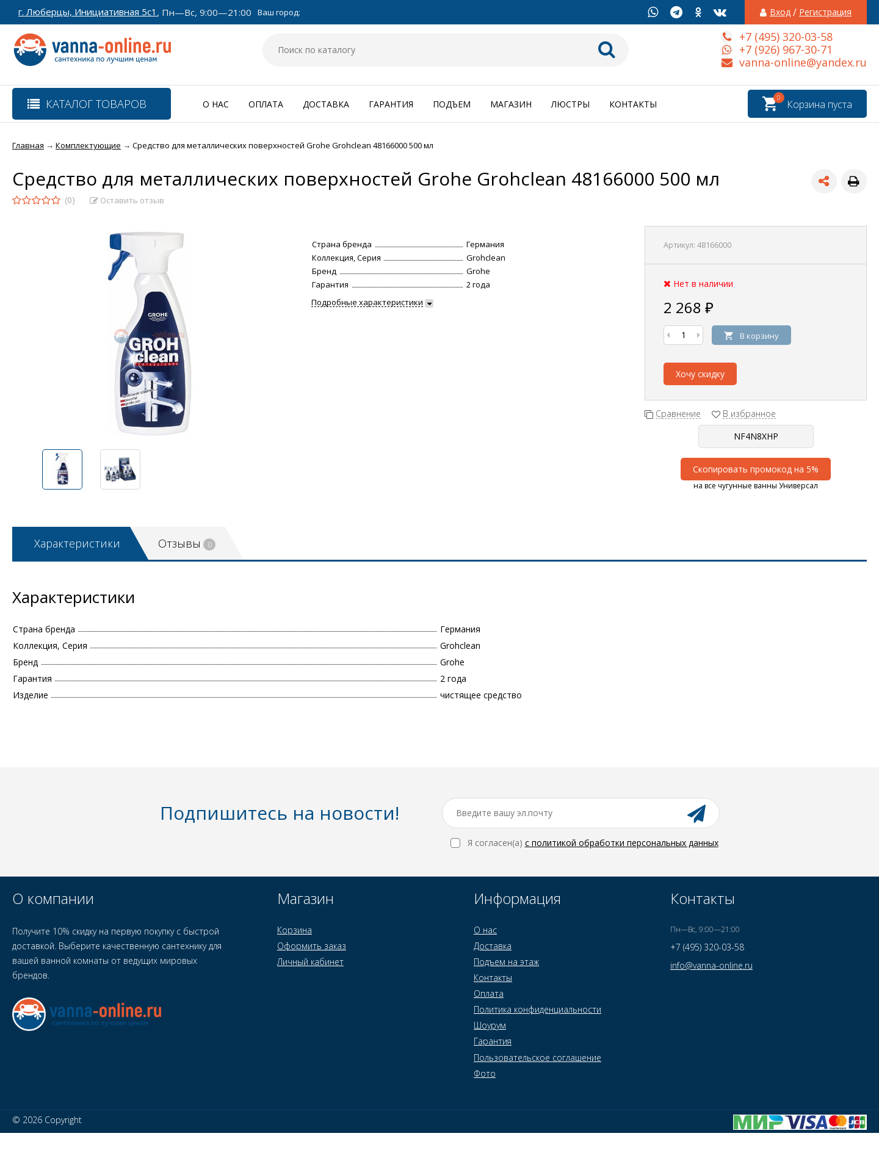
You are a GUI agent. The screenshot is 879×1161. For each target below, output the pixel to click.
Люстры (570, 104)
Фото (485, 1073)
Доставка (326, 104)
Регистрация (825, 12)
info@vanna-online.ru (711, 965)
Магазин (511, 104)
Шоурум (490, 1025)
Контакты (633, 104)
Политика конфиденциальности (537, 1009)
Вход (780, 12)
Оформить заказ (311, 946)
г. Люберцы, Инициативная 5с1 (87, 12)
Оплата (265, 104)
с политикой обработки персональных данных (621, 842)
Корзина (294, 930)
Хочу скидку (700, 374)
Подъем (452, 104)
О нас (216, 104)
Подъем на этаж (506, 962)
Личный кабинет (310, 962)
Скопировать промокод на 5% (756, 469)
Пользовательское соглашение (537, 1057)
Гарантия (391, 104)
